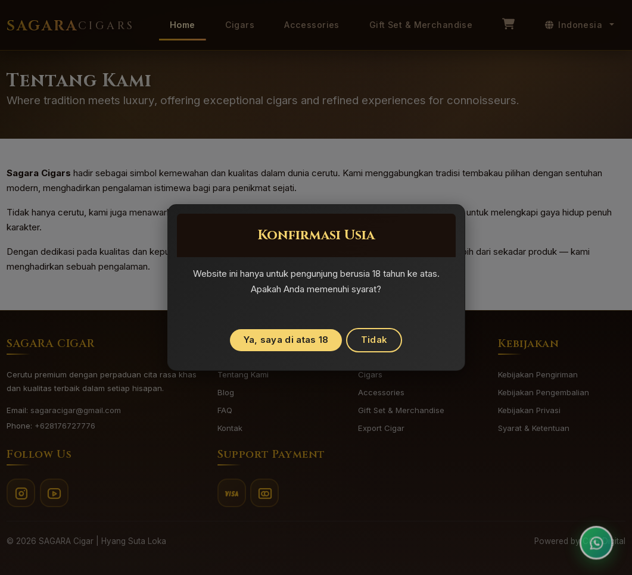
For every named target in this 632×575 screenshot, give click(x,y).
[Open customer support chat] (596, 539)
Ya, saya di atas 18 (286, 339)
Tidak (374, 339)
